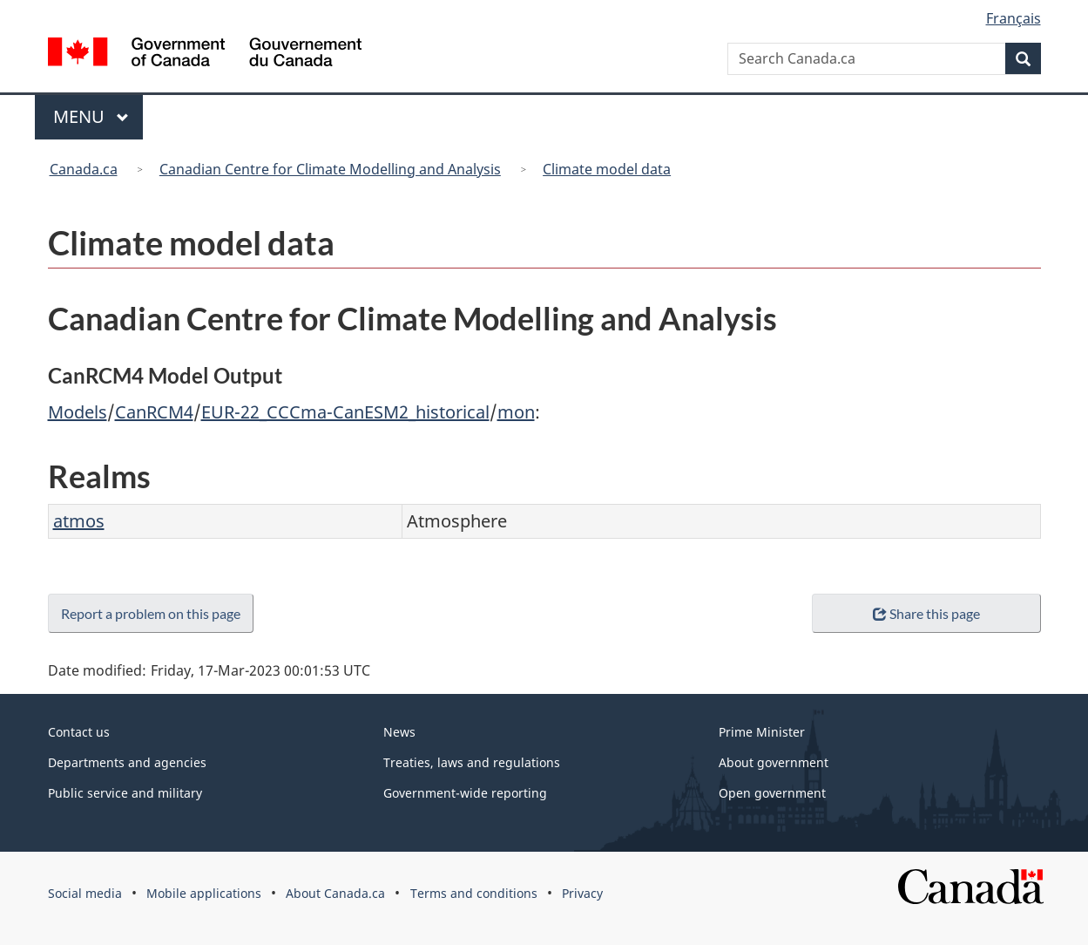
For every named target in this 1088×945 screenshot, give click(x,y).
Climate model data (607, 169)
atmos (79, 521)
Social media (85, 893)
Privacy (582, 893)
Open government (772, 793)
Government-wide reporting (465, 793)
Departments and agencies (127, 762)
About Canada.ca (335, 893)
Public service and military (125, 793)
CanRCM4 (154, 412)
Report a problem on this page (154, 613)
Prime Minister (762, 732)
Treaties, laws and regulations (471, 762)
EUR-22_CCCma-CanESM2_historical (345, 412)
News (399, 732)
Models (77, 412)
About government (773, 762)
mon (516, 412)
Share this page (926, 613)
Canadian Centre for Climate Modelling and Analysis (330, 169)
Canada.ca (84, 169)
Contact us (79, 732)
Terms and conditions (473, 893)
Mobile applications (203, 893)
